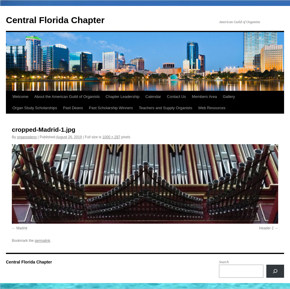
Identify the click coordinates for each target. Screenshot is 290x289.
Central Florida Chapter (55, 20)
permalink (42, 241)
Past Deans (73, 108)
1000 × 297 (111, 137)
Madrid (21, 228)
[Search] (275, 271)
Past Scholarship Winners (111, 108)
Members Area (204, 96)
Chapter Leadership (122, 96)
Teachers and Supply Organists (165, 108)
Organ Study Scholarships (34, 108)
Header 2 (266, 228)
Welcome (20, 96)
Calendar (153, 96)
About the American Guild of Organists (67, 96)
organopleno (27, 137)
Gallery (229, 96)
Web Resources (211, 108)
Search (224, 262)
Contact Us (176, 96)
